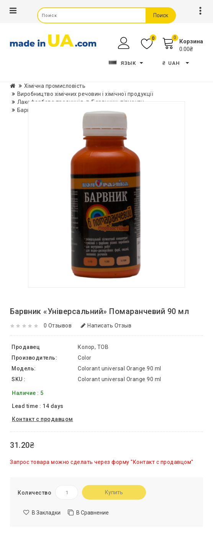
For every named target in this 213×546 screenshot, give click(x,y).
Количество (34, 493)
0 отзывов (58, 325)
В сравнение (92, 513)
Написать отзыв (106, 325)
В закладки (46, 513)
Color (85, 358)
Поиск (160, 15)
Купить (114, 492)
